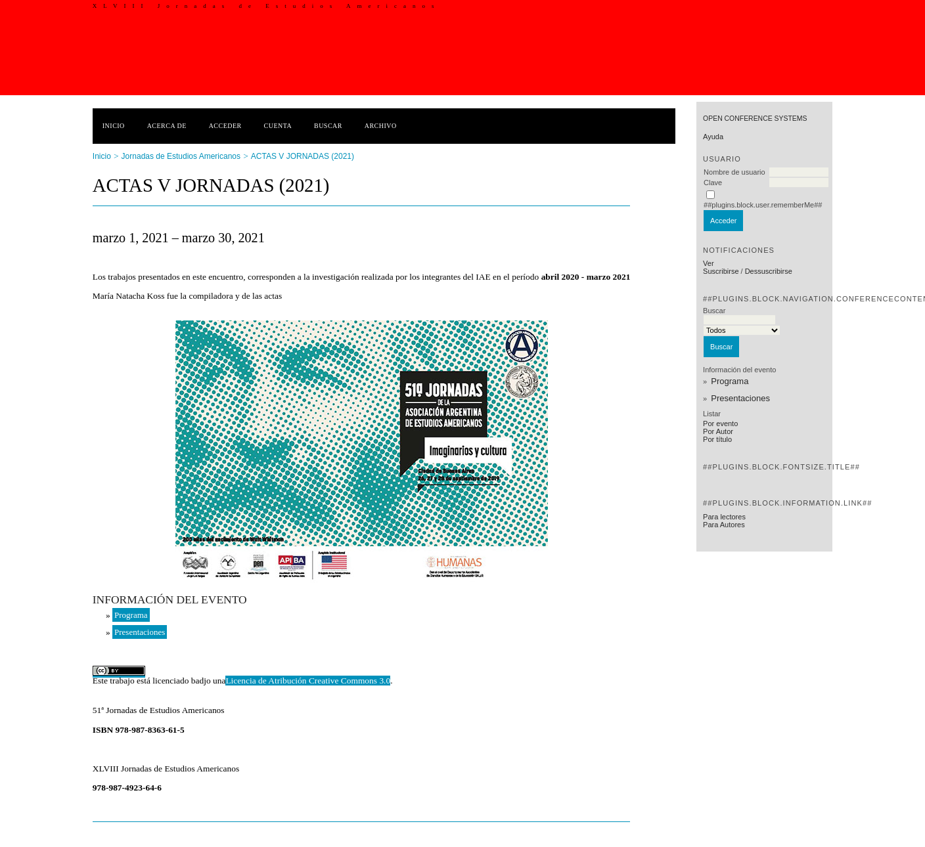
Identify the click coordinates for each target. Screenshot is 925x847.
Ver (708, 263)
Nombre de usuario (734, 172)
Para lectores (724, 517)
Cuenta (278, 125)
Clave (713, 182)
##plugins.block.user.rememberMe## (763, 205)
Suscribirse (720, 271)
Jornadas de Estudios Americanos (181, 156)
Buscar (328, 125)
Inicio (113, 125)
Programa (729, 381)
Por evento (720, 423)
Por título (717, 439)
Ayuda (713, 137)
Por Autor (718, 431)
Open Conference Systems (755, 118)
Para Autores (724, 525)
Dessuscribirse (768, 271)
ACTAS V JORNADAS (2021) (302, 156)
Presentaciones (740, 398)
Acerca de (167, 125)
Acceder (225, 125)
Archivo (381, 125)
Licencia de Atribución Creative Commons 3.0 (307, 680)
